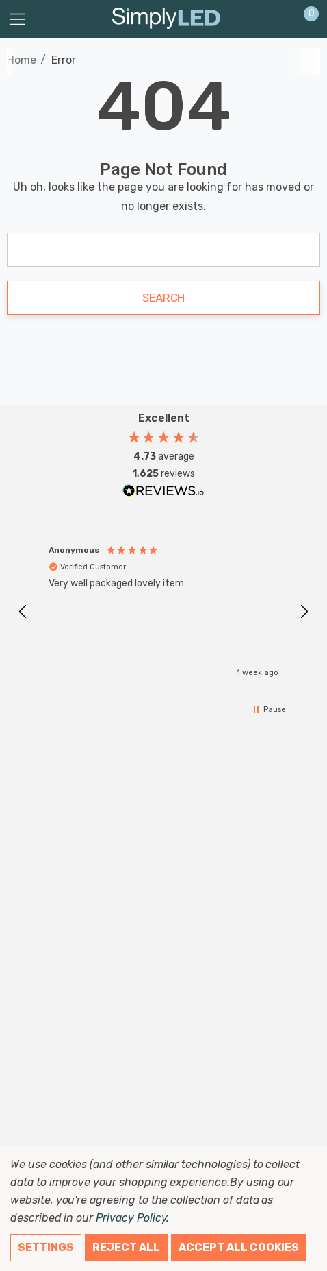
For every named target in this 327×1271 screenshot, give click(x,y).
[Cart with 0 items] (304, 19)
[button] (23, 611)
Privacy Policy (131, 1217)
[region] (163, 612)
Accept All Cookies (239, 1247)
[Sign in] (278, 19)
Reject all (126, 1247)
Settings (46, 1247)
